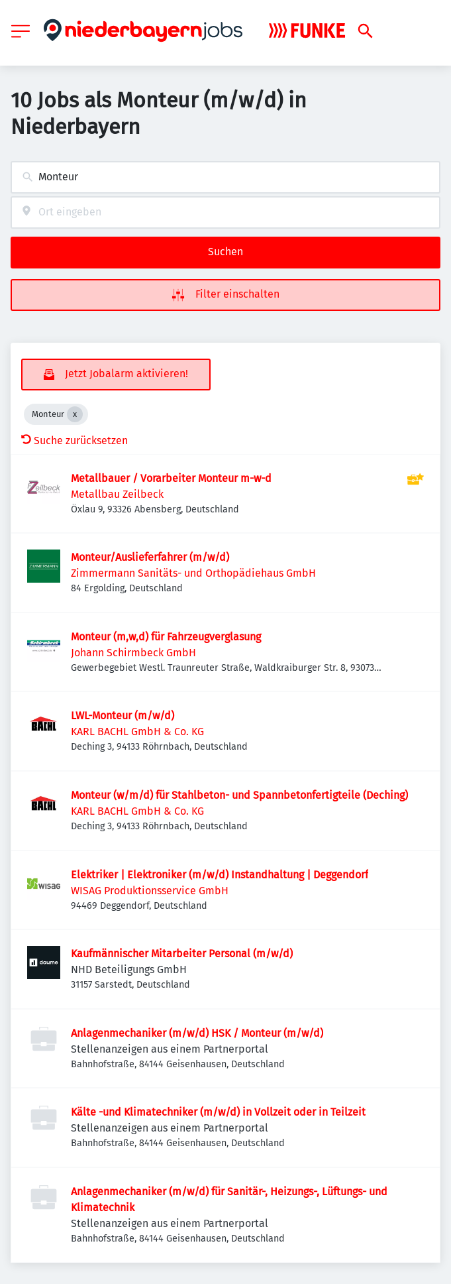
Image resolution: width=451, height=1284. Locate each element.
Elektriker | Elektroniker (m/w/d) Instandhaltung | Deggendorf (219, 874)
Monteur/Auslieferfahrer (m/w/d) (150, 557)
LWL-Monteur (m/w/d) (122, 715)
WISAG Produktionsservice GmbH (149, 890)
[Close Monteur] (75, 414)
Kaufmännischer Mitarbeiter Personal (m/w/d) (182, 953)
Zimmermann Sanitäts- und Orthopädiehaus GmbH (193, 573)
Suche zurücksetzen (74, 440)
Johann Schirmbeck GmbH (133, 652)
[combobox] (225, 177)
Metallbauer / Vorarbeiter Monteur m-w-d (171, 478)
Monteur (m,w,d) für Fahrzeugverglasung (166, 636)
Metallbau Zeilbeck (117, 494)
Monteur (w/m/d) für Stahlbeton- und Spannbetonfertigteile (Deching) (239, 795)
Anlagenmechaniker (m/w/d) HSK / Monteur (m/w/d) (197, 1033)
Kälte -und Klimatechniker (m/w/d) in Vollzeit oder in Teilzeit (218, 1112)
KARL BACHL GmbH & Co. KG (137, 731)
